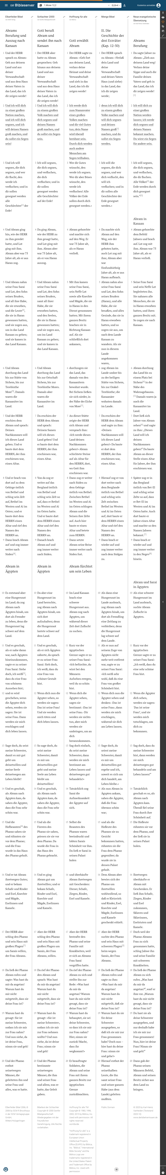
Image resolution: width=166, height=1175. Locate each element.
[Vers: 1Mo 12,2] (163, 17)
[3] (13, 391)
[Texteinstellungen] (124, 5)
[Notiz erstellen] (163, 35)
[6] (22, 826)
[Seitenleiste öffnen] (163, 602)
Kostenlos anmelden (146, 5)
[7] (24, 945)
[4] (14, 553)
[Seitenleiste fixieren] (163, 13)
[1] (22, 205)
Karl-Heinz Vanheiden (142, 23)
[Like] (163, 22)
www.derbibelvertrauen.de (145, 1117)
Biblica (74, 20)
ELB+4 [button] (116, 5)
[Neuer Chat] (163, 31)
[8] (150, 553)
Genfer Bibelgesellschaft (47, 20)
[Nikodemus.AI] (6, 1169)
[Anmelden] (158, 5)
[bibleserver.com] (22, 5)
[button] (6, 5)
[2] (23, 310)
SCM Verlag (11, 20)
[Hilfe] (163, 1172)
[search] (76, 5)
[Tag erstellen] (163, 26)
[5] (24, 673)
